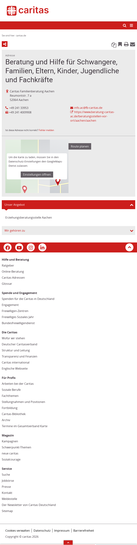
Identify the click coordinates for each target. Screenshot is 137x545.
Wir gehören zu (14, 230)
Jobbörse (8, 481)
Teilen (4, 44)
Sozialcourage (11, 459)
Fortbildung (9, 408)
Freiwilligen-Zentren (15, 311)
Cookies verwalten (17, 531)
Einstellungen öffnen (37, 174)
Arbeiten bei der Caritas (18, 384)
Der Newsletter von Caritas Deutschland (29, 505)
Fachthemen (10, 396)
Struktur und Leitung (16, 350)
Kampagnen (10, 441)
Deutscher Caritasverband (19, 344)
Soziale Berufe (11, 390)
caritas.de (21, 35)
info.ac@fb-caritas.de (88, 108)
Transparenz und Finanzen (19, 356)
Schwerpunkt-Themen (16, 447)
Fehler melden (46, 130)
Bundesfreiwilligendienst (18, 323)
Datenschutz (42, 531)
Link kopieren (113, 44)
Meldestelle (9, 499)
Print (126, 44)
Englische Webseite (15, 368)
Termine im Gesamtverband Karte (24, 426)
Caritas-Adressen (13, 278)
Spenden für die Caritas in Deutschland (28, 299)
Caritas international (15, 362)
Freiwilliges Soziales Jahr (18, 317)
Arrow (68, 542)
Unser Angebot (14, 205)
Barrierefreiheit (83, 531)
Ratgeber (8, 265)
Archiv (6, 420)
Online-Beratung (13, 271)
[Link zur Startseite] (68, 11)
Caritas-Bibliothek (14, 414)
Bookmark (120, 44)
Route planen (80, 146)
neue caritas (10, 453)
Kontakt (7, 493)
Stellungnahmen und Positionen (23, 402)
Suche (6, 475)
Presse (6, 487)
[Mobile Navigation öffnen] (131, 25)
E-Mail (132, 44)
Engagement (10, 305)
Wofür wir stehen (13, 338)
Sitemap (7, 511)
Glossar (7, 284)
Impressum (62, 531)
